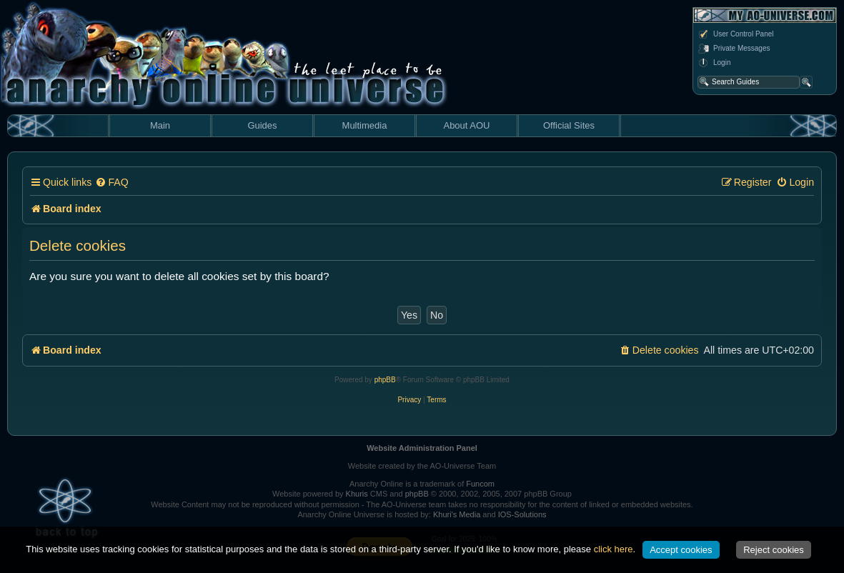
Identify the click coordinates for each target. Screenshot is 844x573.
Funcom (480, 483)
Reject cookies (773, 549)
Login (713, 63)
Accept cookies (681, 549)
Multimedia (364, 125)
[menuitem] (111, 182)
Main (160, 125)
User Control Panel (735, 34)
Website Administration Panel (422, 448)
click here (613, 549)
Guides (262, 125)
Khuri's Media (456, 514)
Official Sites (569, 125)
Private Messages (733, 49)
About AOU (466, 125)
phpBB (385, 380)
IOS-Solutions (522, 514)
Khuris (357, 493)
